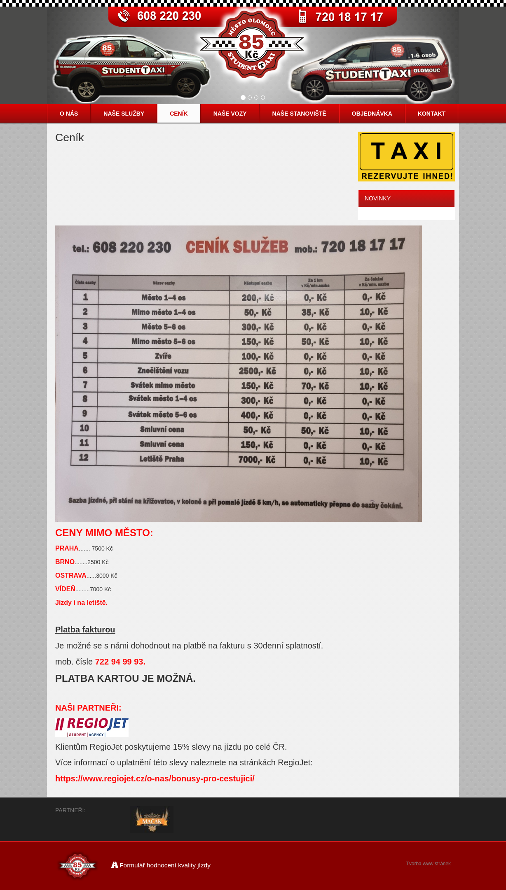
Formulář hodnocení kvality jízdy (161, 865)
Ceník (179, 113)
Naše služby (123, 113)
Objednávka (372, 113)
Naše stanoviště (299, 113)
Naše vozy (230, 113)
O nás (69, 113)
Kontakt (431, 113)
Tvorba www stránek (428, 864)
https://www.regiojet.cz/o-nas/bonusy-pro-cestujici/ (155, 778)
